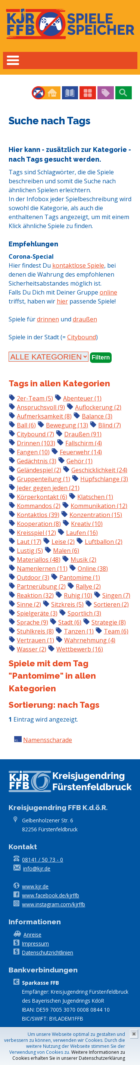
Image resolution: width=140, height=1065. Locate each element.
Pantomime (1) (79, 577)
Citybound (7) (35, 434)
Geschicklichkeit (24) (99, 470)
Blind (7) (109, 425)
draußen (85, 319)
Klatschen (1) (95, 497)
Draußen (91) (83, 434)
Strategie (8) (108, 622)
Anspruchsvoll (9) (41, 407)
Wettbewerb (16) (79, 649)
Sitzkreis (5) (67, 604)
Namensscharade (47, 740)
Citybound (81, 337)
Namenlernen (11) (42, 568)
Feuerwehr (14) (81, 452)
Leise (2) (63, 542)
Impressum (35, 943)
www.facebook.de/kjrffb (50, 895)
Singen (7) (116, 595)
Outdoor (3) (33, 577)
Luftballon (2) (103, 542)
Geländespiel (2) (39, 470)
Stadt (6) (69, 622)
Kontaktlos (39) (38, 515)
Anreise (32, 934)
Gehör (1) (79, 461)
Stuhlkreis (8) (35, 631)
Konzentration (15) (95, 515)
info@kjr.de (36, 868)
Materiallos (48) (38, 559)
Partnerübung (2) (41, 586)
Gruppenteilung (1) (43, 479)
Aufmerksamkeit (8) (44, 416)
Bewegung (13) (67, 425)
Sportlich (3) (84, 613)
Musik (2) (83, 559)
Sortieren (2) (111, 604)
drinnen (48, 319)
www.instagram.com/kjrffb (53, 904)
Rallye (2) (88, 586)
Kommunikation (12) (99, 506)
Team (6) (116, 631)
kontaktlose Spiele (78, 265)
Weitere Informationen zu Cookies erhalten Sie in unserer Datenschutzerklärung (68, 1055)
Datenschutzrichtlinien (47, 952)
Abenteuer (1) (82, 398)
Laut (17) (29, 542)
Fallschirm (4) (83, 443)
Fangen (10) (33, 452)
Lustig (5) (30, 550)
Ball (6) (26, 425)
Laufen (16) (82, 533)
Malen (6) (66, 550)
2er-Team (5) (35, 398)
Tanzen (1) (79, 631)
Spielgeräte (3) (37, 613)
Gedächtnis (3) (36, 461)
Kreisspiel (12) (36, 533)
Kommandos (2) (38, 506)
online (108, 292)
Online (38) (93, 568)
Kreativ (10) (87, 524)
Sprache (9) (32, 622)
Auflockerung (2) (98, 407)
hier (62, 301)
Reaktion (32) (35, 595)
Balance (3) (97, 416)
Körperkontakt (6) (42, 497)
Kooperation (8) (39, 524)
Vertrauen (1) (35, 640)
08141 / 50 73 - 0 (42, 859)
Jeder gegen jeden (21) (48, 488)
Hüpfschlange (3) (104, 479)
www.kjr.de (35, 886)
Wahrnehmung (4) (89, 640)
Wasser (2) (31, 649)
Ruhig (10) (78, 595)
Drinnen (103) (36, 443)
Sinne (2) (29, 604)
